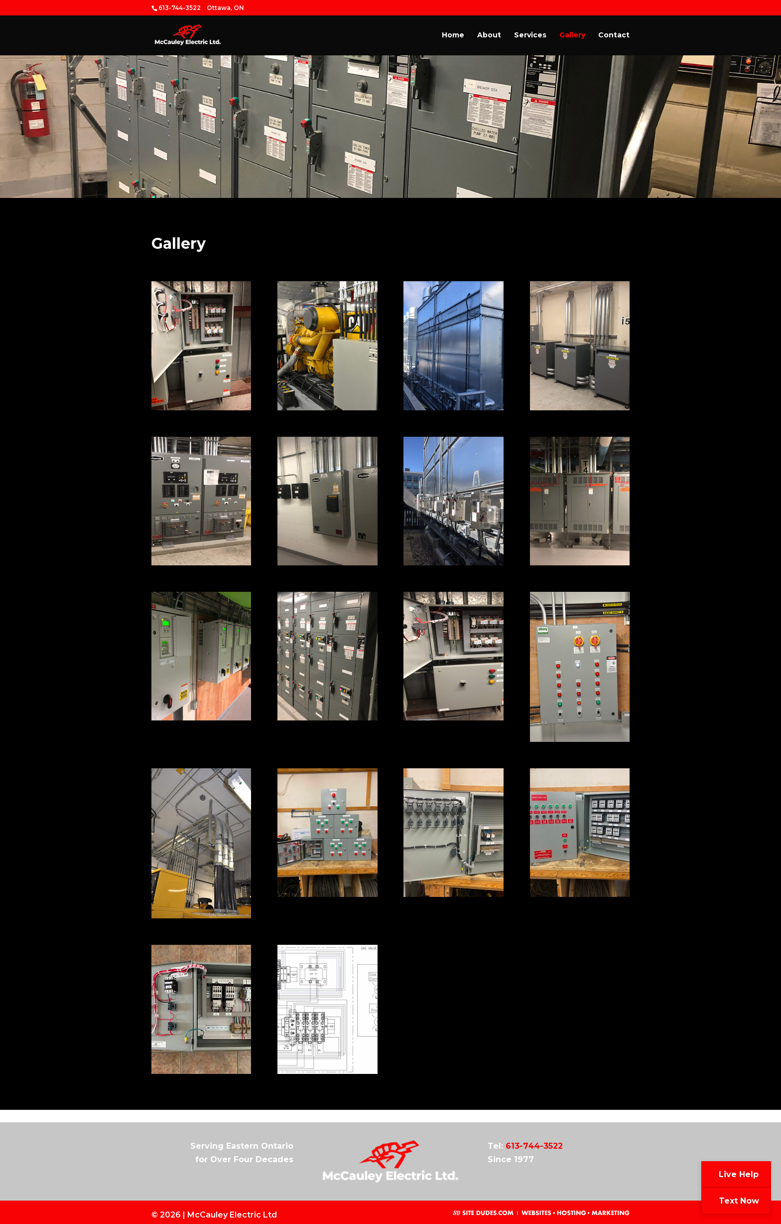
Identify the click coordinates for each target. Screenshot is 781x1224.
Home (453, 35)
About (489, 35)
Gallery (572, 35)
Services (530, 35)
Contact (614, 35)
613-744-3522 (534, 1146)
